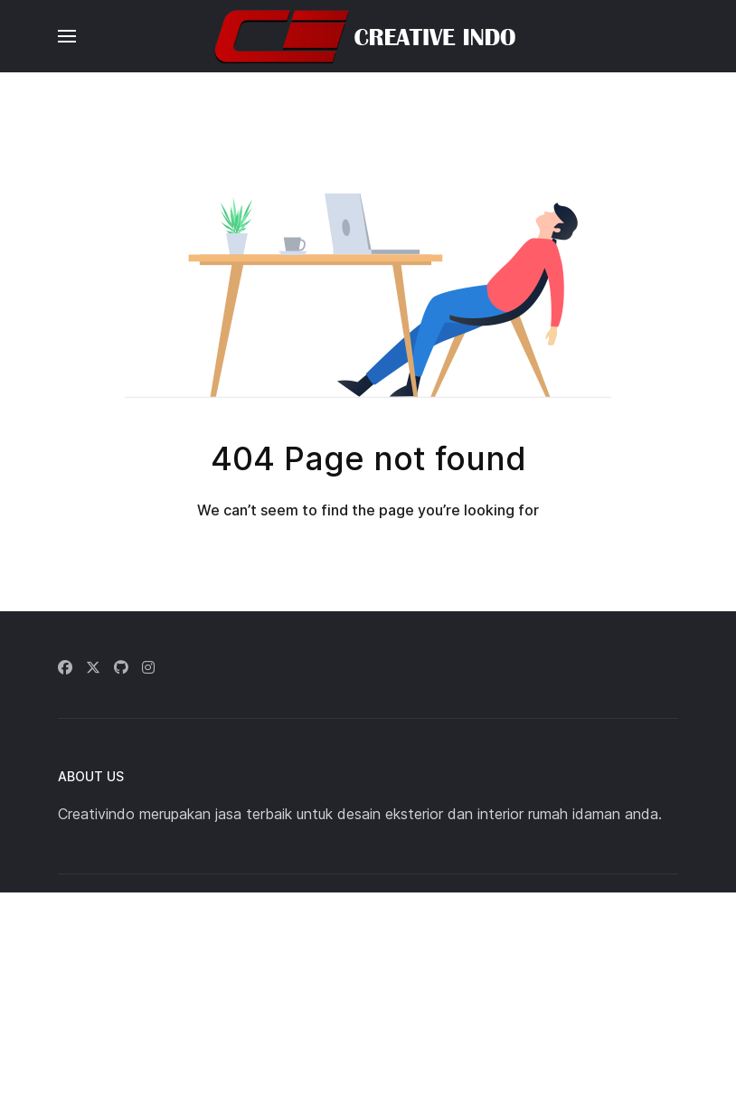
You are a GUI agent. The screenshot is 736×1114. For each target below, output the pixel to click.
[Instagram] (148, 667)
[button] (67, 36)
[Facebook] (65, 667)
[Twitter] (93, 667)
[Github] (121, 667)
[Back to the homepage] (368, 36)
